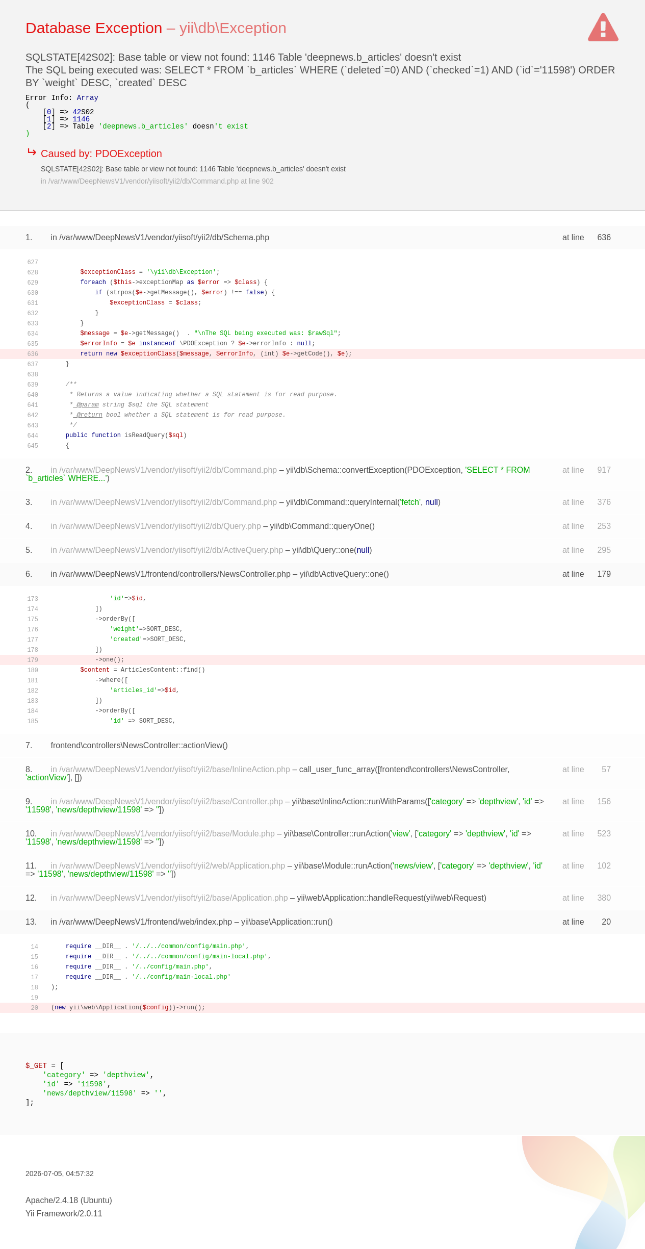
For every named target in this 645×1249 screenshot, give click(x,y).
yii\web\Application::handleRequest (360, 898)
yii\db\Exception (233, 27)
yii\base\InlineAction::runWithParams (358, 801)
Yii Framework (51, 1213)
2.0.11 (91, 1213)
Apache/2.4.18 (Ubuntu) (68, 1200)
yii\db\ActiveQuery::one (342, 574)
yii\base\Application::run (284, 921)
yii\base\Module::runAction (342, 865)
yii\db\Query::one (323, 550)
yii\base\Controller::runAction (336, 833)
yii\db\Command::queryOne (320, 526)
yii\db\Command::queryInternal (341, 502)
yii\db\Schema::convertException (345, 470)
